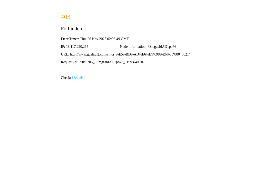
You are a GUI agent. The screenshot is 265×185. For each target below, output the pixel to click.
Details (77, 77)
